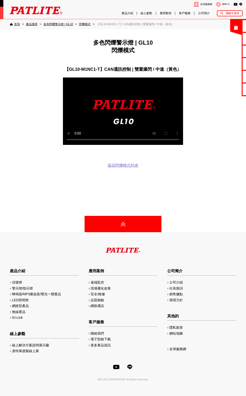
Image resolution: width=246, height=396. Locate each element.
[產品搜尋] (31, 24)
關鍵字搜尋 (232, 13)
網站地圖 (176, 333)
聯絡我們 (229, 26)
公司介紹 (176, 282)
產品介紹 (127, 13)
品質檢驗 (97, 300)
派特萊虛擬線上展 (25, 351)
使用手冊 (229, 51)
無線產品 (18, 312)
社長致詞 (176, 288)
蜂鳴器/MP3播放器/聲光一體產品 (36, 294)
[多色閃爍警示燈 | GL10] (58, 24)
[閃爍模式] (85, 24)
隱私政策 (176, 327)
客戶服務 (185, 13)
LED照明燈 (20, 300)
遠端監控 (97, 282)
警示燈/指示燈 (22, 288)
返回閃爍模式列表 (123, 165)
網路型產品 (230, 89)
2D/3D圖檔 (229, 64)
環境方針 (176, 300)
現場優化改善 (101, 288)
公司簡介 (204, 13)
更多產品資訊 (101, 345)
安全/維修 (98, 294)
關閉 (207, 27)
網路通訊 (97, 306)
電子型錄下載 (229, 38)
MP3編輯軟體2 (229, 76)
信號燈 (17, 282)
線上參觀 (146, 13)
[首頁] (15, 24)
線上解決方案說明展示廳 (30, 345)
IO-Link (17, 317)
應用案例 (165, 13)
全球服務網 (206, 4)
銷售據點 (176, 294)
